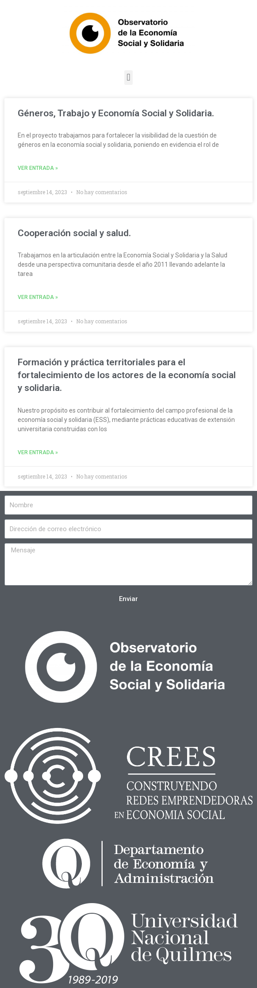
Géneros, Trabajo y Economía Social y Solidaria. (116, 113)
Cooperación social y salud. (74, 233)
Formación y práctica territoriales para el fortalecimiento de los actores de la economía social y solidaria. (127, 375)
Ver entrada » (38, 168)
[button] (128, 77)
